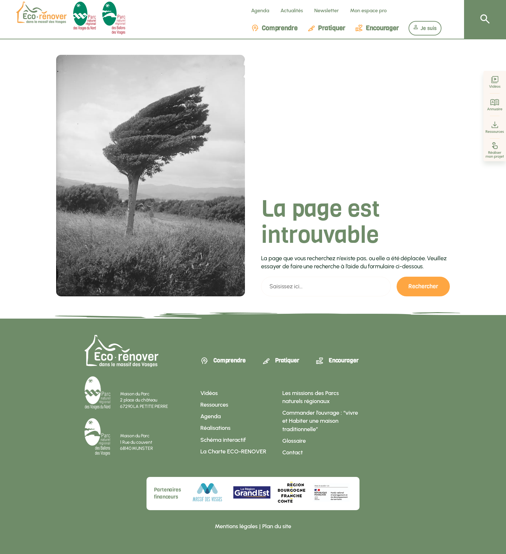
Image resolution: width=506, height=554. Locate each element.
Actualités (291, 10)
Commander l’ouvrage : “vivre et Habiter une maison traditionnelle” (320, 421)
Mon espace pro (368, 10)
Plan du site (276, 526)
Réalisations (215, 427)
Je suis (425, 28)
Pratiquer (326, 28)
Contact (292, 452)
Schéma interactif (223, 439)
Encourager (377, 28)
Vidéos (495, 82)
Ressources (494, 127)
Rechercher (423, 286)
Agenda (260, 10)
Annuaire (494, 105)
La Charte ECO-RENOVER (233, 451)
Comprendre (274, 28)
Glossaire (294, 440)
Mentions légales (236, 526)
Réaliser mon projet (494, 150)
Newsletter (326, 10)
